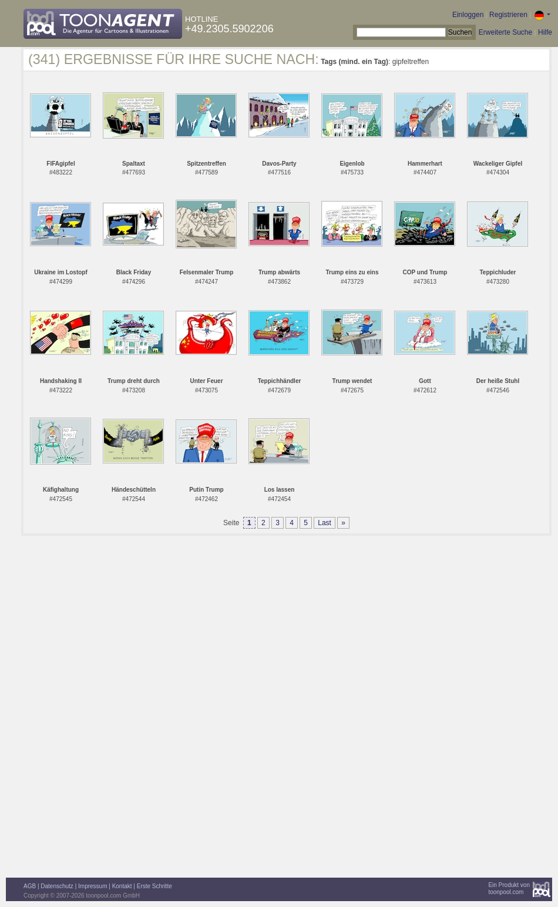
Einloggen (467, 15)
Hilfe (545, 32)
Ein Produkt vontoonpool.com (509, 888)
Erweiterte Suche (505, 32)
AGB (29, 886)
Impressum (92, 886)
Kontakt (122, 886)
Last (324, 523)
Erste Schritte (154, 886)
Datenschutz (57, 886)
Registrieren (508, 15)
